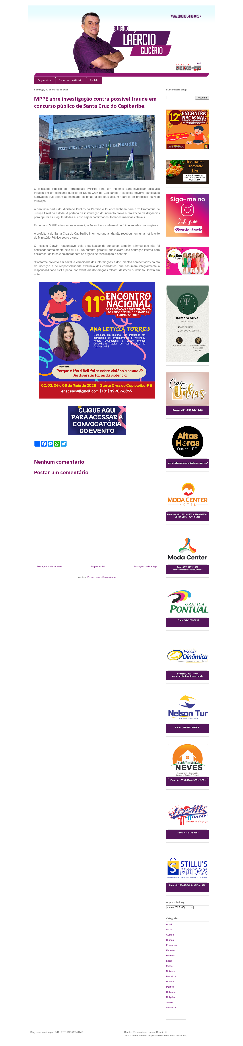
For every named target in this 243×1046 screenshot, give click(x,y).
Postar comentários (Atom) (101, 577)
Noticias (170, 971)
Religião (170, 997)
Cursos (170, 940)
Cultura (170, 934)
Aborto (169, 924)
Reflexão (171, 992)
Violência (171, 1007)
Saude (169, 1002)
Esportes (171, 950)
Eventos (170, 955)
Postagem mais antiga (145, 566)
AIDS (169, 929)
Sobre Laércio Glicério (70, 80)
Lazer (169, 960)
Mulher (170, 966)
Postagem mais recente (49, 566)
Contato (94, 80)
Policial (170, 981)
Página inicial (44, 80)
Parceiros (171, 976)
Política (170, 986)
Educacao (171, 945)
